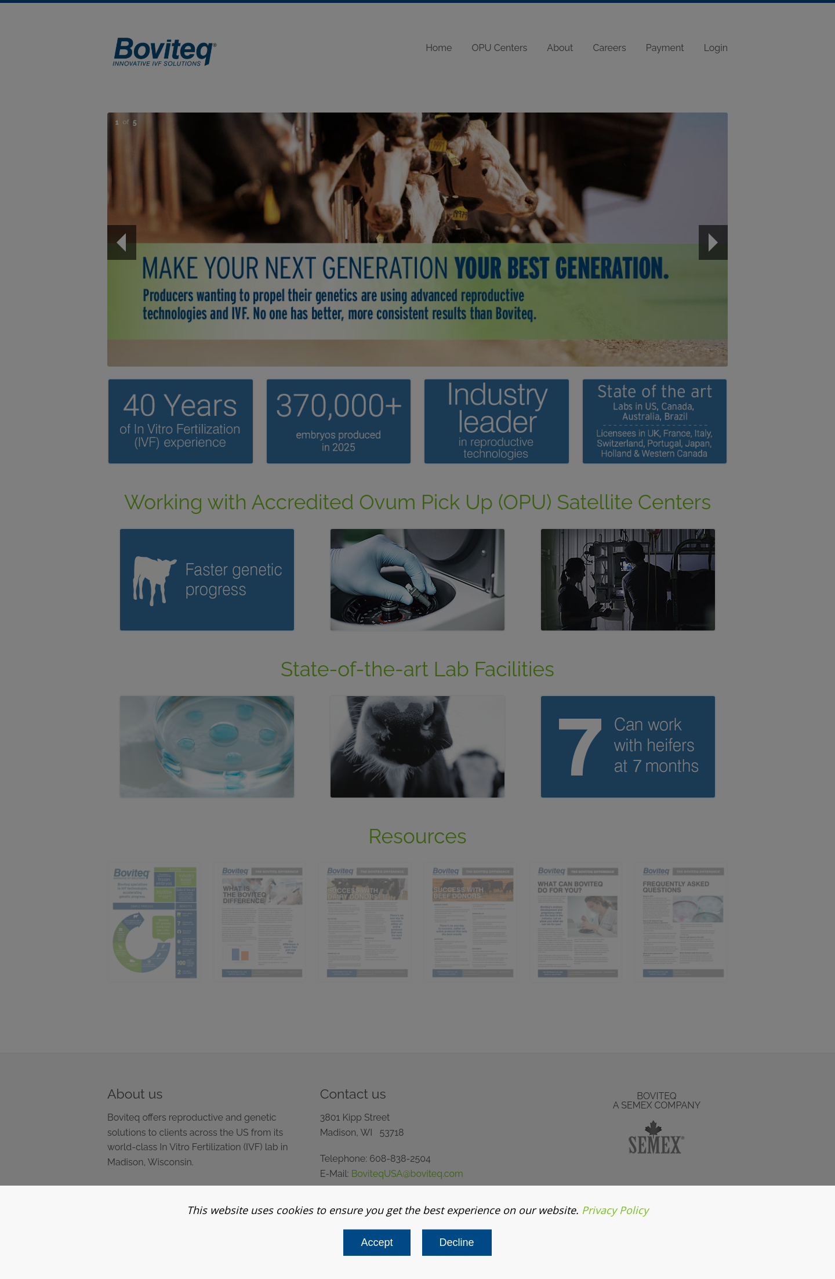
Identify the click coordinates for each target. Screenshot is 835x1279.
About (560, 47)
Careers (609, 47)
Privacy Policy (615, 1210)
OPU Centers (500, 47)
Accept (377, 1242)
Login (716, 47)
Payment (665, 47)
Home (439, 47)
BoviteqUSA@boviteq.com (407, 1173)
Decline (457, 1242)
